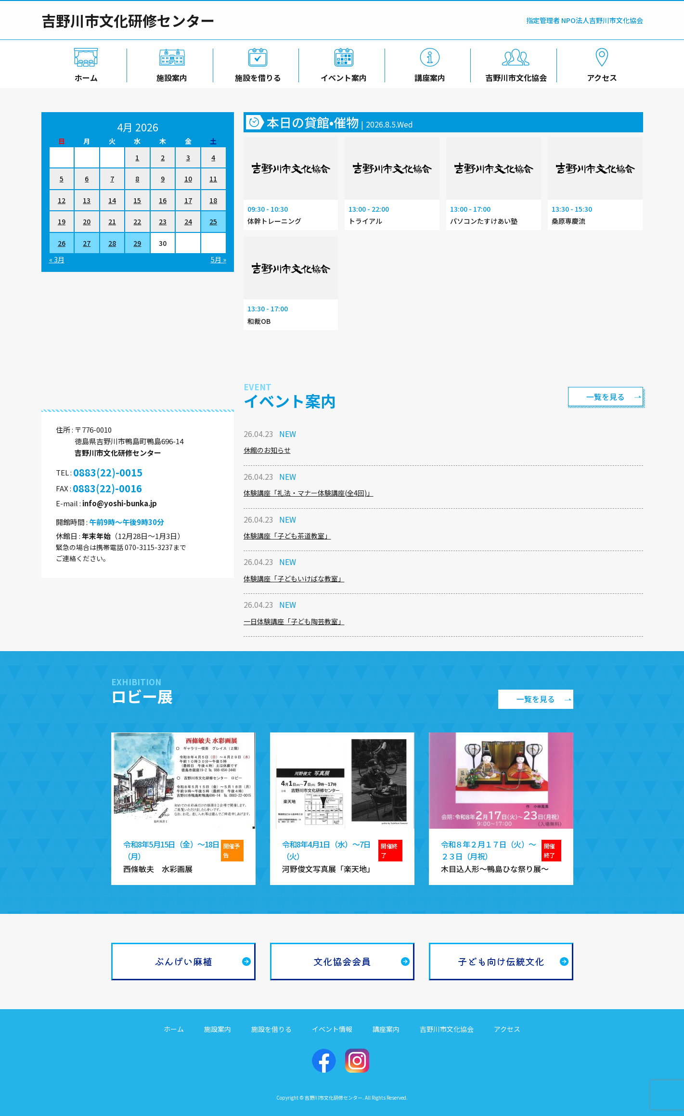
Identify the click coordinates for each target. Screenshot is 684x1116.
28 (112, 243)
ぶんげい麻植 (183, 961)
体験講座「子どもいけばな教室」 (294, 578)
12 (61, 200)
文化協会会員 (342, 961)
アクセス (600, 75)
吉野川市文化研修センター (128, 20)
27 (86, 243)
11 (213, 178)
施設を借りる (256, 75)
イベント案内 (342, 75)
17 (188, 200)
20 (86, 221)
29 (137, 243)
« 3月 (57, 259)
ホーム (84, 75)
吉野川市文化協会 (514, 75)
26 (61, 243)
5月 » (218, 259)
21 (112, 221)
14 (112, 200)
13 (86, 200)
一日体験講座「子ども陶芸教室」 (294, 621)
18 (213, 200)
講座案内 (428, 75)
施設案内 (170, 75)
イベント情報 (332, 1029)
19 (61, 221)
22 (137, 221)
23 (163, 221)
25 (213, 221)
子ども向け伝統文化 (501, 961)
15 (137, 200)
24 (188, 221)
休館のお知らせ (267, 450)
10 (188, 178)
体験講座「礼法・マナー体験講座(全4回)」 (309, 493)
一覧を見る (604, 396)
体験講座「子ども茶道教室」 (287, 535)
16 (163, 200)
